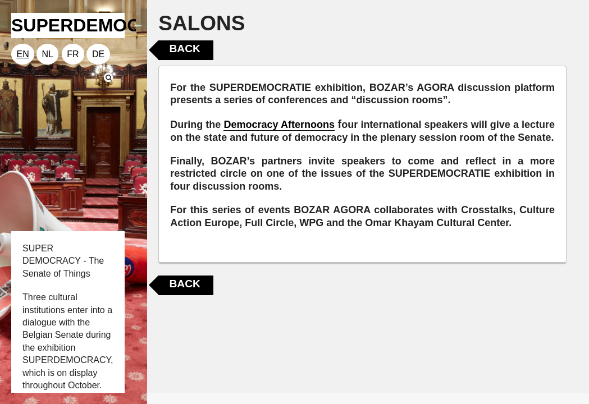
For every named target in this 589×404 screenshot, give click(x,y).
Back (184, 48)
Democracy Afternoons (279, 124)
